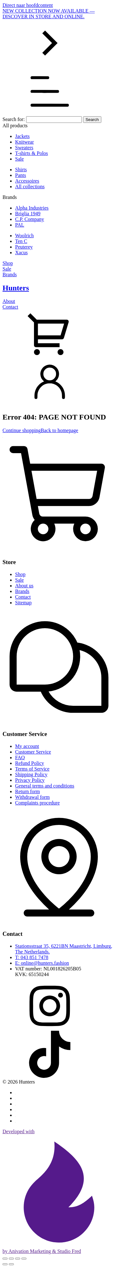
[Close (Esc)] (23, 1259)
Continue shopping (22, 430)
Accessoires (27, 181)
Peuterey (24, 247)
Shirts (21, 169)
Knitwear (24, 142)
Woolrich (24, 235)
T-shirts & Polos (31, 153)
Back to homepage (59, 430)
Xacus (21, 252)
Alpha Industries (31, 208)
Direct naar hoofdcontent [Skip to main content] (28, 5)
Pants (20, 175)
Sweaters (24, 147)
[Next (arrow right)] (11, 1264)
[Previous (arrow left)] (5, 1264)
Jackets (22, 136)
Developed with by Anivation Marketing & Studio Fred (59, 1191)
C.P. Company (29, 219)
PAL (19, 225)
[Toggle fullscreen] (11, 1259)
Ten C (21, 241)
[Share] (17, 1259)
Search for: (14, 119)
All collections (30, 186)
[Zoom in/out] (5, 1259)
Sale (19, 159)
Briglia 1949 (27, 213)
